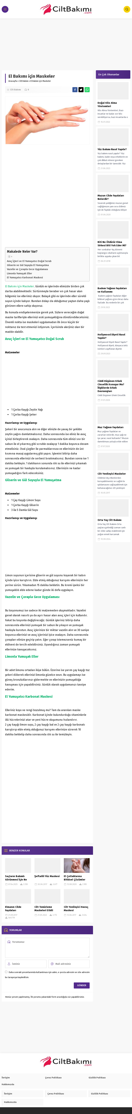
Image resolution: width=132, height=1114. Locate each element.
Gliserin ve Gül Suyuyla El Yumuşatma (28, 265)
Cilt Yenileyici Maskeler (112, 473)
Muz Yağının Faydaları (110, 427)
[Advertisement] (66, 43)
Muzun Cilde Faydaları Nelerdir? (111, 197)
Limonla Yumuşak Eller (19, 273)
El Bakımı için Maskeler (19, 286)
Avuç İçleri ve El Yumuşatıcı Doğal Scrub (29, 261)
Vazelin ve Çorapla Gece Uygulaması (27, 269)
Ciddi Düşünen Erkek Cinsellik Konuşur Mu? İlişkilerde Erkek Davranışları (111, 386)
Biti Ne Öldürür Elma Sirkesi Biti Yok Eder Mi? (112, 243)
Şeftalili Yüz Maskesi (47, 876)
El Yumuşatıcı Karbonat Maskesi (25, 277)
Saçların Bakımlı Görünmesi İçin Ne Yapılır (16, 879)
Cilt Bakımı (23, 81)
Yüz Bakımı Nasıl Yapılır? (112, 149)
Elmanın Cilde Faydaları (13, 908)
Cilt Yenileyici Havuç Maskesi (76, 908)
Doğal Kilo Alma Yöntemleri (107, 104)
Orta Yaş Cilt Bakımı (109, 520)
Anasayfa (12, 81)
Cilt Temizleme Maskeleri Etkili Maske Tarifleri (43, 910)
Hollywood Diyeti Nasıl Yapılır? (111, 336)
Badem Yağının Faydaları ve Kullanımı (112, 290)
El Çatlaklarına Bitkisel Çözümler (74, 878)
